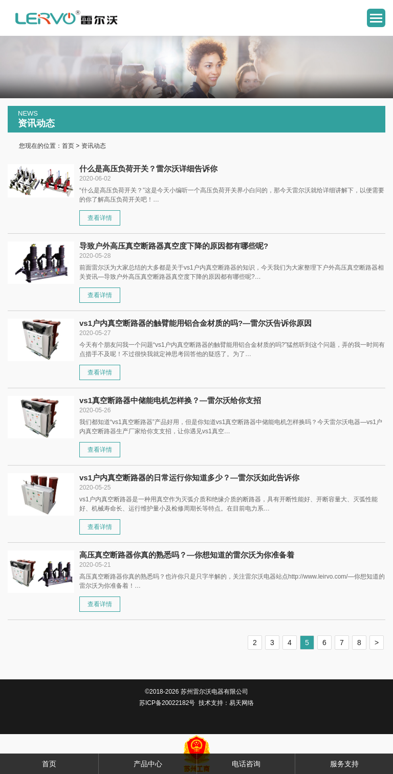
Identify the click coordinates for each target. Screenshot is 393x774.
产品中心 (148, 764)
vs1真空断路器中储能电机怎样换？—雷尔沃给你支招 (170, 400)
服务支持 (344, 764)
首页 (68, 145)
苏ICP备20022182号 (167, 702)
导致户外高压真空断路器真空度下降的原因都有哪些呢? (173, 245)
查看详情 (100, 218)
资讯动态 (93, 145)
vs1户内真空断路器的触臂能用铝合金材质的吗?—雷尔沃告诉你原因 (195, 323)
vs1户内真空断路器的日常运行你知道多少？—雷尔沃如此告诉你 (189, 477)
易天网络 (241, 702)
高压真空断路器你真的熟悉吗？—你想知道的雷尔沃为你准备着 (186, 554)
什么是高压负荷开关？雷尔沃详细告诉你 (148, 168)
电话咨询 (246, 764)
